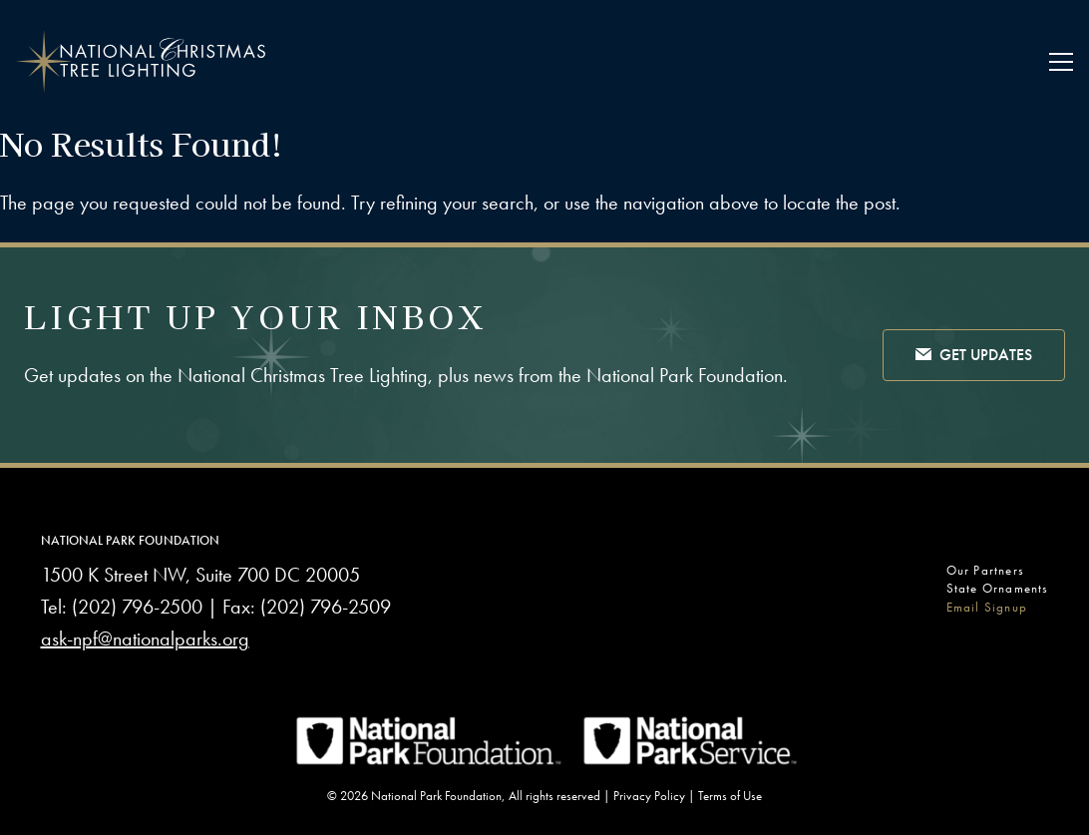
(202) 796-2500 (137, 607)
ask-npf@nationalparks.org (145, 638)
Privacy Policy (649, 795)
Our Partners (985, 570)
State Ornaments (997, 588)
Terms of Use (730, 795)
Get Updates (973, 356)
